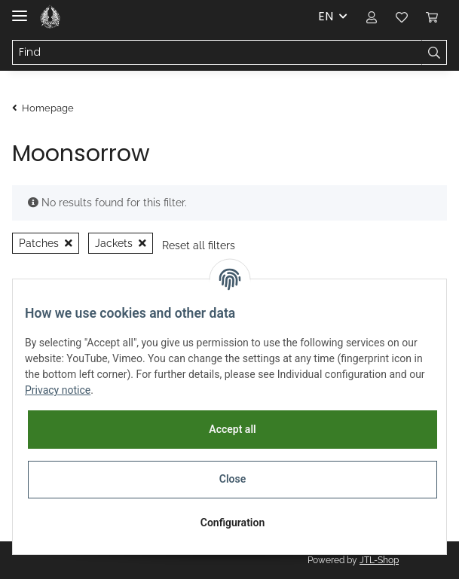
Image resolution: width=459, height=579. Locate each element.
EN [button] (325, 16)
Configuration (232, 523)
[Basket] (432, 17)
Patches (45, 243)
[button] (371, 17)
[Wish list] (402, 17)
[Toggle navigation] (19, 9)
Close (232, 479)
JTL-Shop (379, 560)
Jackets (120, 243)
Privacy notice (57, 390)
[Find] (217, 53)
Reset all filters (198, 245)
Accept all (232, 429)
